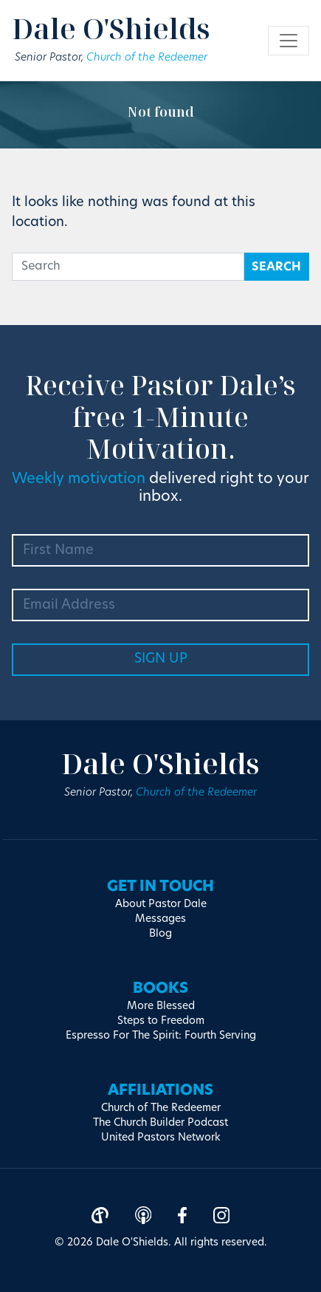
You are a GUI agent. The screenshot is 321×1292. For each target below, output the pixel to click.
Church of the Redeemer (146, 58)
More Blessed (161, 1006)
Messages (160, 919)
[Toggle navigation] (288, 40)
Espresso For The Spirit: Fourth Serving (161, 1036)
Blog (160, 934)
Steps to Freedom (160, 1021)
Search (276, 267)
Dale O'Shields (111, 28)
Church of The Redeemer (161, 1108)
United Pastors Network (161, 1138)
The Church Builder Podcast (160, 1123)
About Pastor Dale (161, 904)
